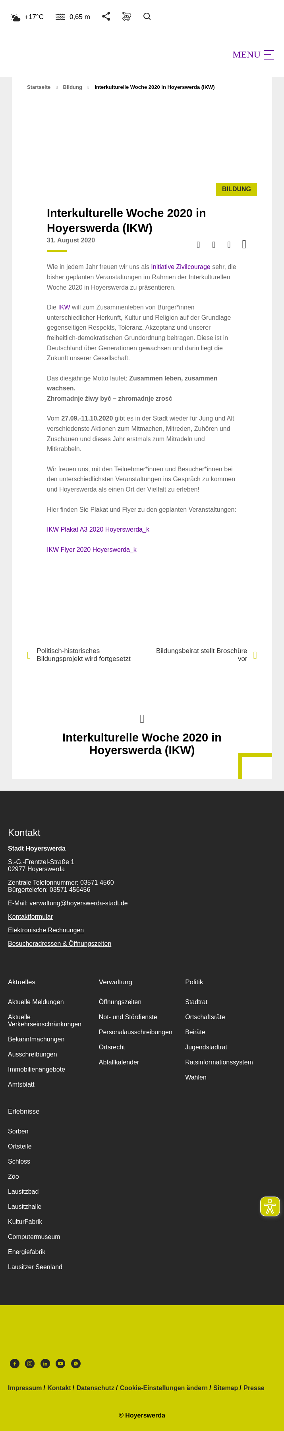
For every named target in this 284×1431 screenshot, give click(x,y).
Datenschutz (95, 1388)
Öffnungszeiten (120, 1002)
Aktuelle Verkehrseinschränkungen (44, 1021)
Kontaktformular (30, 916)
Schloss (19, 1161)
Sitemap (225, 1388)
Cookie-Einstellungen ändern (164, 1388)
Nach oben (142, 718)
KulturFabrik (25, 1221)
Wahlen (196, 1077)
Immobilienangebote (36, 1069)
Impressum (25, 1388)
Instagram (30, 1363)
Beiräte (195, 1032)
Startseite (38, 87)
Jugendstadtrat (206, 1047)
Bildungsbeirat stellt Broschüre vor (206, 655)
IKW (64, 307)
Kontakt (59, 1388)
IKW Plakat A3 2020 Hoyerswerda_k (98, 529)
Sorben (18, 1131)
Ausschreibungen (32, 1054)
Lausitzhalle (25, 1206)
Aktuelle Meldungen (36, 1002)
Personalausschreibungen (135, 1032)
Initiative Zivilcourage (180, 266)
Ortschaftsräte (205, 1017)
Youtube (60, 1363)
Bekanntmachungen (36, 1039)
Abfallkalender (119, 1062)
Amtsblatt (21, 1084)
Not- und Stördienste (128, 1017)
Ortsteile (20, 1146)
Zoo (13, 1176)
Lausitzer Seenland (35, 1267)
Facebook (14, 1363)
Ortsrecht (112, 1047)
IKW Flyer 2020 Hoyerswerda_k (92, 549)
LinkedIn (45, 1363)
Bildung (72, 87)
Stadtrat (196, 1002)
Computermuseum (34, 1236)
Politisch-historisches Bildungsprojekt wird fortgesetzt (79, 655)
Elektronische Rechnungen (46, 930)
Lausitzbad (23, 1191)
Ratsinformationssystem (219, 1062)
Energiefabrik (26, 1252)
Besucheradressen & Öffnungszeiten (59, 943)
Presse (254, 1388)
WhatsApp (76, 1363)
